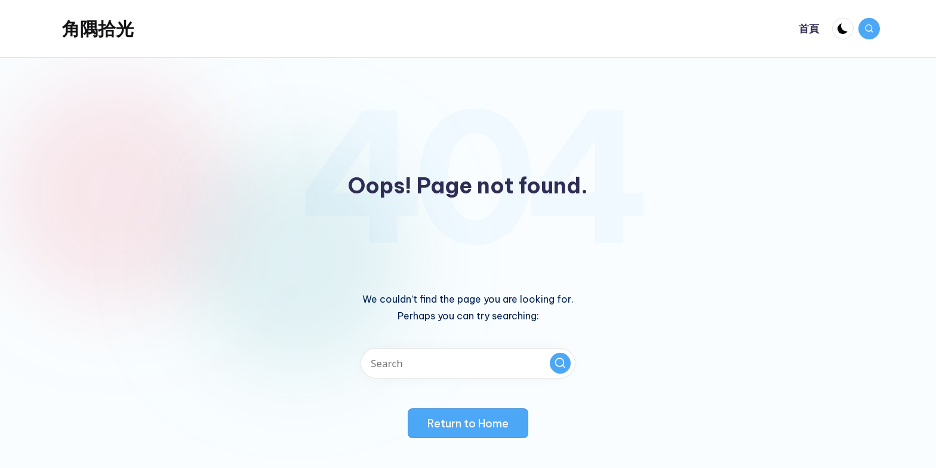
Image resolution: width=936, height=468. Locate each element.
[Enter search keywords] (468, 363)
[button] (560, 363)
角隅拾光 (98, 28)
